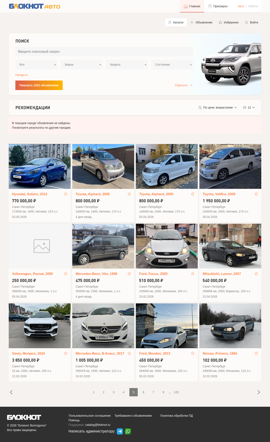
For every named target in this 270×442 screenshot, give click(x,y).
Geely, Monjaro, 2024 (28, 353)
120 (176, 392)
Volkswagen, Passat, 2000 (32, 274)
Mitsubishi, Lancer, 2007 (222, 274)
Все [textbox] (22, 64)
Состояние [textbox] (162, 64)
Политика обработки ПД (176, 415)
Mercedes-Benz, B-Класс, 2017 (100, 353)
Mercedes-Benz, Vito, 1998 (96, 274)
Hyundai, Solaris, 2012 (29, 194)
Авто (241, 6)
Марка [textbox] (69, 64)
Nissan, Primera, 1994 (220, 353)
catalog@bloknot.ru (97, 424)
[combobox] (36, 64)
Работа (253, 6)
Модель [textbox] (115, 64)
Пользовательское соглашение (90, 415)
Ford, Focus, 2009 (153, 274)
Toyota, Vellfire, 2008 (219, 194)
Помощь (74, 420)
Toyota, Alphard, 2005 (93, 194)
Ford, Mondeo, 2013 (154, 353)
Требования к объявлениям (133, 415)
